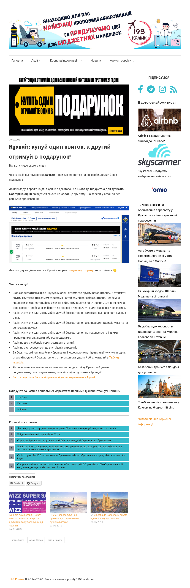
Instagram (22, 409)
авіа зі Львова (55, 540)
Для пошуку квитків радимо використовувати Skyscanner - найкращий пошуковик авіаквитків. (67, 428)
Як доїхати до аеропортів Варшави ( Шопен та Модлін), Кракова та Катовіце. (158, 331)
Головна (17, 60)
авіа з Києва (18, 540)
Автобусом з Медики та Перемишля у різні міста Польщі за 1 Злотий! (155, 256)
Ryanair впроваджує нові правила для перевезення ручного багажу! (64, 518)
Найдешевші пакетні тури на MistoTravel (38, 434)
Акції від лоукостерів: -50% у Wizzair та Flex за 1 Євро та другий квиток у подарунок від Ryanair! (26, 520)
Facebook (22, 403)
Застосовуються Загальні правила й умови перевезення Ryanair (54, 377)
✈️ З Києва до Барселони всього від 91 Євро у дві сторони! (109, 516)
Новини (96, 60)
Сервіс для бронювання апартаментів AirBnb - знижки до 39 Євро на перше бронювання (64, 440)
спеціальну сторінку (80, 270)
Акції (34, 60)
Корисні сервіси (120, 60)
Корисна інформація (64, 60)
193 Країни (16, 579)
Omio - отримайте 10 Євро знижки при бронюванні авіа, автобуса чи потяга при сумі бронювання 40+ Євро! (71, 457)
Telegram (22, 397)
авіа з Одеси (36, 540)
